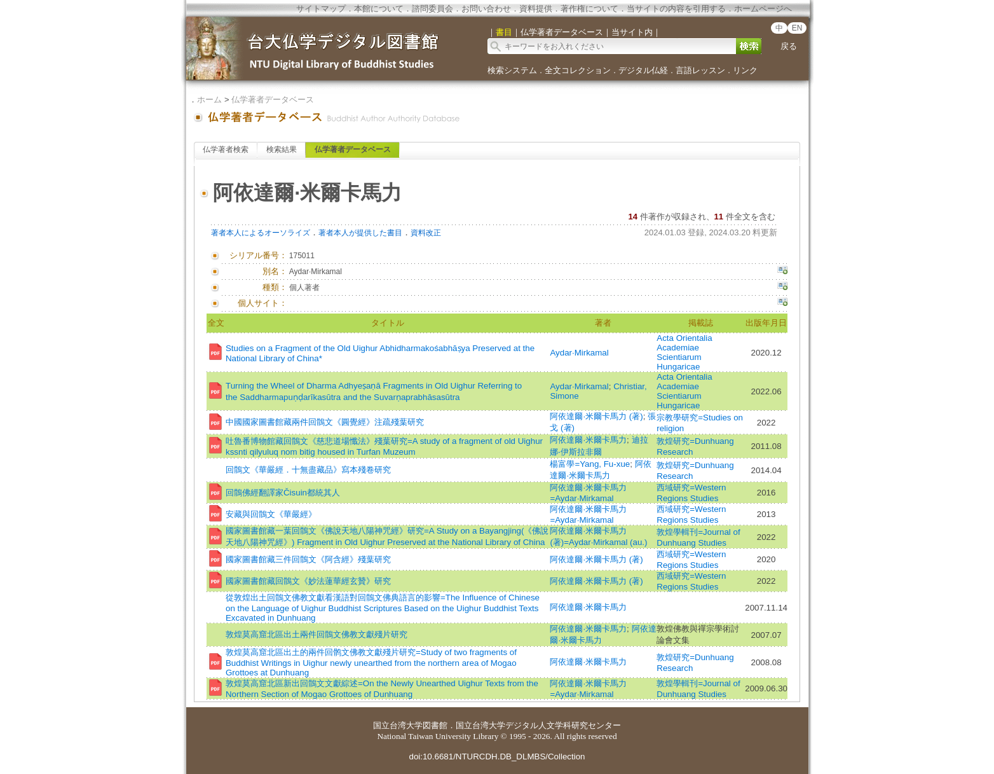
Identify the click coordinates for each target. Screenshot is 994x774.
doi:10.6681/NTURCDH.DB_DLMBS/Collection (497, 756)
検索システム (512, 70)
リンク (745, 70)
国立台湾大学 (398, 725)
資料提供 (535, 8)
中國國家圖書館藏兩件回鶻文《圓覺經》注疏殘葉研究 (325, 422)
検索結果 (281, 149)
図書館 (435, 725)
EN (797, 28)
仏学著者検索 (225, 149)
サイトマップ (321, 8)
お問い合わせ (486, 8)
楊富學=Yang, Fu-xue (590, 464)
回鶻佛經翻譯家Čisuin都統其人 (283, 492)
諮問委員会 (432, 8)
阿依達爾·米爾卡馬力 (588, 440)
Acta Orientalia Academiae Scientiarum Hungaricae (684, 352)
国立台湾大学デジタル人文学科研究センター (538, 725)
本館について (379, 8)
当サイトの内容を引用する (676, 8)
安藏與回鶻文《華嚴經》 (271, 514)
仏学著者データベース (272, 99)
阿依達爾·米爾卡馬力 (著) (596, 416)
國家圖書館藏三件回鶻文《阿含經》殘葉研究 (308, 559)
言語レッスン (700, 70)
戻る (788, 46)
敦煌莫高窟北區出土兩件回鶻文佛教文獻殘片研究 (316, 634)
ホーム (209, 99)
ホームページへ (763, 8)
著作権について (589, 8)
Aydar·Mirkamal (579, 352)
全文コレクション (578, 70)
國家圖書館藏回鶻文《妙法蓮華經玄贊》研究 (308, 581)
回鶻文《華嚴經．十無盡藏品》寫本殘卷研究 (308, 469)
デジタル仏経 (643, 70)
